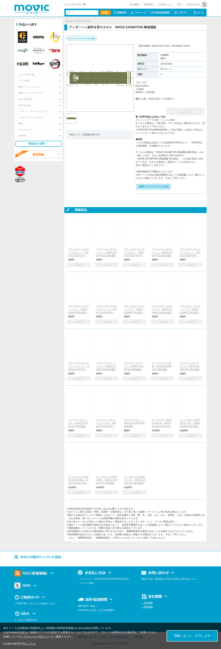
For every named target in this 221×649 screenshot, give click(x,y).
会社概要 (134, 4)
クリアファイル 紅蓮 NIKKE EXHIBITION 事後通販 (162, 366)
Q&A (179, 4)
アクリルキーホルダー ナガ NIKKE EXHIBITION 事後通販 (162, 309)
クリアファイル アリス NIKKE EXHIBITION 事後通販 (134, 366)
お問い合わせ (193, 4)
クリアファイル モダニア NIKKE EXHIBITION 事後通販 (189, 366)
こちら (32, 643)
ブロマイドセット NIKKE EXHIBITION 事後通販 (134, 423)
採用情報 (148, 4)
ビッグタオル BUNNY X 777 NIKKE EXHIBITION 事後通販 (134, 480)
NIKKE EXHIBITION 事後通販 (82, 38)
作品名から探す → (38, 143)
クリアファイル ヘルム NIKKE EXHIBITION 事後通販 (78, 423)
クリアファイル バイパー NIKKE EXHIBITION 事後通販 (106, 366)
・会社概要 (147, 603)
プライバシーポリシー (36, 636)
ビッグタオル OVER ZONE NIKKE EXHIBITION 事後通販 (106, 480)
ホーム (69, 20)
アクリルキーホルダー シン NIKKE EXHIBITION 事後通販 (162, 252)
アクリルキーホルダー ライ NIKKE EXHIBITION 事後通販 (106, 252)
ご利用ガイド (165, 4)
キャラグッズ (83, 20)
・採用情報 (147, 607)
